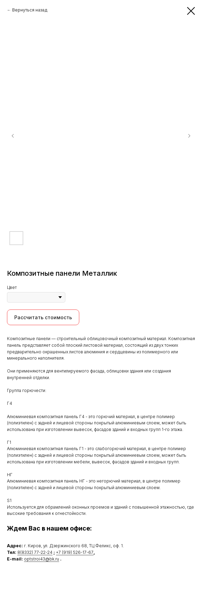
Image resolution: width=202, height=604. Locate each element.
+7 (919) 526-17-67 (75, 552)
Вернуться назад (29, 10)
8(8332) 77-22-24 (34, 552)
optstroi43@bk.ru (41, 559)
